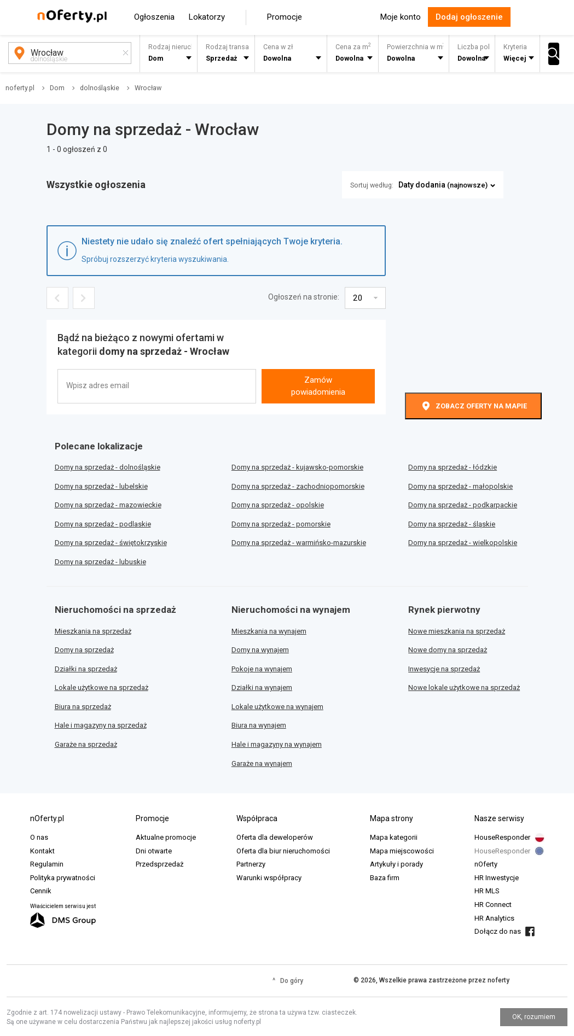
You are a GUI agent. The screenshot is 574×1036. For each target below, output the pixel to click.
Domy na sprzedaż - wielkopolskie (462, 543)
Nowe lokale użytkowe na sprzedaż (464, 687)
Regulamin (46, 864)
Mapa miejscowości (402, 851)
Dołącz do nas (497, 931)
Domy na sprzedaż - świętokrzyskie (111, 543)
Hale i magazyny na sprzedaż (101, 725)
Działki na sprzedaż (86, 669)
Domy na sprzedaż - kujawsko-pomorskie (297, 467)
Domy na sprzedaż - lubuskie (100, 562)
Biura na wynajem (258, 725)
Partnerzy (250, 864)
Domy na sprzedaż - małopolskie (460, 486)
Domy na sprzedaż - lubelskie (101, 486)
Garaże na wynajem (261, 763)
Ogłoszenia (154, 17)
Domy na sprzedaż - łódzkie (452, 467)
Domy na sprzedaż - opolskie (277, 505)
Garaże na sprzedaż (86, 744)
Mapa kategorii (394, 837)
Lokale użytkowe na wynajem (277, 707)
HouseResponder (502, 837)
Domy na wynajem (260, 650)
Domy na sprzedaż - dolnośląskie (107, 467)
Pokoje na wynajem (261, 669)
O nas (39, 837)
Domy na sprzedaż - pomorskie (281, 524)
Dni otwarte (154, 851)
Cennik (40, 891)
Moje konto (400, 17)
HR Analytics (494, 918)
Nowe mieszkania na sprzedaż (456, 631)
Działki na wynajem (261, 687)
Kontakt (42, 851)
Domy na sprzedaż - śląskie (451, 524)
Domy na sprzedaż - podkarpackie (462, 505)
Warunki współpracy (269, 878)
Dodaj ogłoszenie (469, 17)
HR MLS (487, 891)
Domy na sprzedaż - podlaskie (103, 524)
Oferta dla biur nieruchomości (283, 851)
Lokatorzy (207, 17)
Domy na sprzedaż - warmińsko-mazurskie (298, 543)
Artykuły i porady (396, 864)
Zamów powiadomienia (318, 385)
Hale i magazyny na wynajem (276, 744)
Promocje (284, 17)
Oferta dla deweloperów (274, 837)
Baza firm (384, 878)
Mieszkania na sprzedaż (93, 631)
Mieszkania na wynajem (268, 631)
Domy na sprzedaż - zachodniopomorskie (297, 486)
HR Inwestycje (496, 878)
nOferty (485, 864)
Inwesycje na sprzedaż (444, 669)
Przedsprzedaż (159, 864)
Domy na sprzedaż (84, 650)
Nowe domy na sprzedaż (447, 650)
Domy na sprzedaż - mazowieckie (108, 505)
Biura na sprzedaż (83, 707)
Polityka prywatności (62, 878)
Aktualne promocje (166, 837)
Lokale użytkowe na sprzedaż (101, 687)
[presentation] (316, 349)
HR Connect (493, 904)
